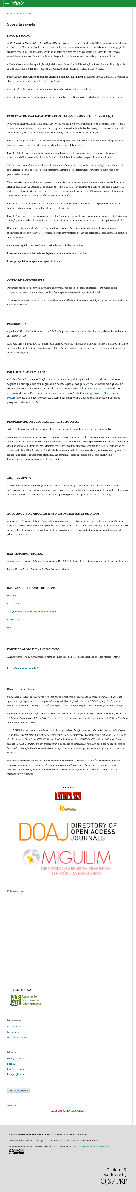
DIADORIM (13, 595)
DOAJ (10, 627)
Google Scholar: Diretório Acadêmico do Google (31, 611)
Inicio (9, 13)
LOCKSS (67, 485)
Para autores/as (14, 1032)
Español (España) (15, 1069)
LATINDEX (13, 603)
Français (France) (15, 1074)
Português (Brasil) (16, 1058)
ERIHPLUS (13, 619)
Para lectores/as (14, 1026)
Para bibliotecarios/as (17, 1037)
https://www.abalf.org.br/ (22, 668)
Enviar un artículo (19, 1090)
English (11, 1063)
